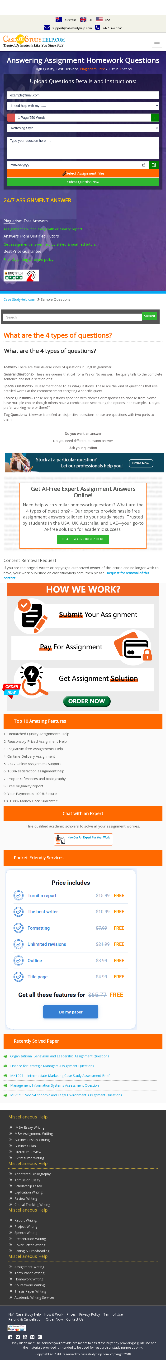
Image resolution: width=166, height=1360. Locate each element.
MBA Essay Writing (26, 1127)
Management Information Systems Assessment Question (54, 1085)
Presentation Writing (27, 1238)
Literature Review (25, 1151)
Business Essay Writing (29, 1139)
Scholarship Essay (25, 1185)
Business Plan (22, 1145)
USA (103, 20)
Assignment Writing (26, 1266)
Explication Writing (26, 1191)
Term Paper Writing (26, 1272)
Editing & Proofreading (29, 1250)
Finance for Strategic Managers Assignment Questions (52, 1066)
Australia (66, 20)
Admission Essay (24, 1179)
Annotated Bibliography (30, 1173)
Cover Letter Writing (27, 1244)
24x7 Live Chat (108, 28)
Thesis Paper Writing (27, 1291)
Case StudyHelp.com (19, 299)
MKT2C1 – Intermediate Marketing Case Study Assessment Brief (59, 1075)
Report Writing (23, 1219)
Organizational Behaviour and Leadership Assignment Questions (59, 1056)
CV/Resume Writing (26, 1157)
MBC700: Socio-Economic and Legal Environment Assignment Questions (66, 1095)
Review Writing (23, 1198)
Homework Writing (26, 1278)
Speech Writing (23, 1232)
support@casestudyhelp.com (68, 28)
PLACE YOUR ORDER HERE (83, 539)
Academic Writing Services (32, 1297)
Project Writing (23, 1226)
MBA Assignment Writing (31, 1133)
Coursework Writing (27, 1284)
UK (86, 20)
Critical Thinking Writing (29, 1204)
